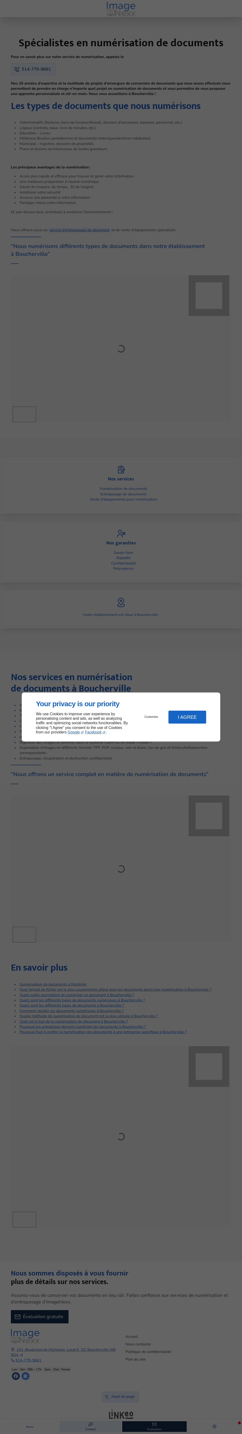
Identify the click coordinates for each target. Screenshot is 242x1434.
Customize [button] (151, 717)
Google (74, 732)
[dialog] (121, 717)
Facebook (93, 732)
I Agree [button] (187, 717)
